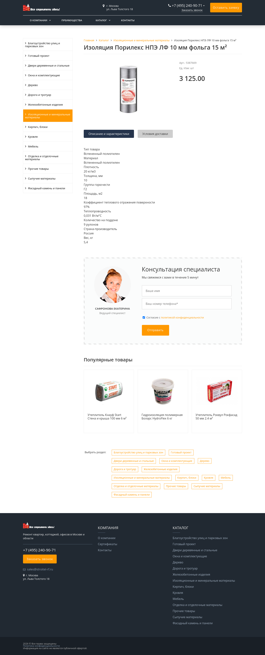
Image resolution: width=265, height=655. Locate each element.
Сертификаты (107, 544)
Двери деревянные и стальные (48, 65)
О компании (38, 20)
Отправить (155, 330)
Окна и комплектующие (44, 75)
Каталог (101, 20)
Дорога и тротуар (39, 95)
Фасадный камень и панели (46, 188)
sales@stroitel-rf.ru (40, 569)
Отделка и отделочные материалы (42, 157)
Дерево (33, 85)
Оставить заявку (226, 8)
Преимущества (71, 20)
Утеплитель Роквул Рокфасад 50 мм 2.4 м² (216, 416)
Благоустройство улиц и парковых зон (42, 44)
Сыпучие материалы (41, 178)
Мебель (33, 146)
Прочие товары (38, 168)
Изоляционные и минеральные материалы (47, 115)
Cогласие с (175, 317)
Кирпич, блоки (38, 127)
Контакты (128, 20)
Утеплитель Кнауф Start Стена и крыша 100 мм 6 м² (107, 416)
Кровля (33, 136)
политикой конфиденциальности (182, 317)
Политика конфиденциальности (41, 645)
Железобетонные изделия (45, 104)
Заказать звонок (192, 10)
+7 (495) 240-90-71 (187, 5)
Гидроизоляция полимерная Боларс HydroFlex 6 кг (162, 416)
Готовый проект (38, 56)
